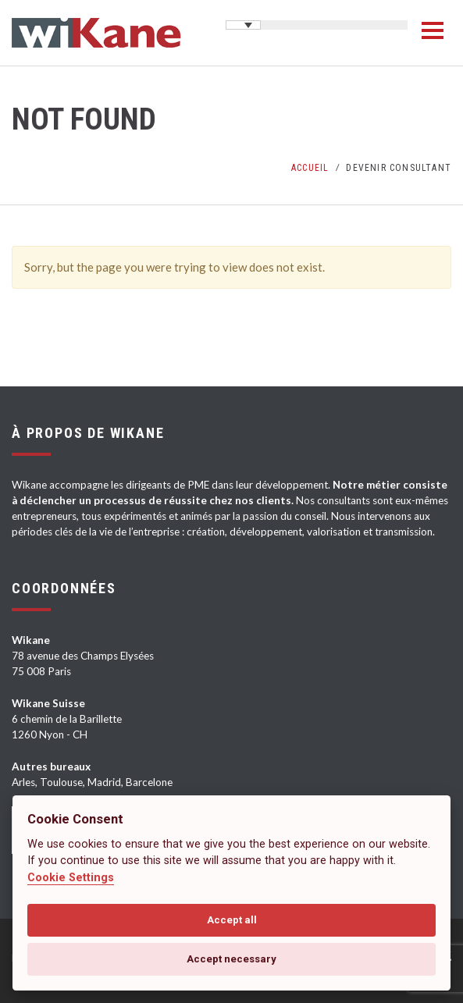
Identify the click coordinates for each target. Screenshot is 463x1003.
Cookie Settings (70, 877)
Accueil (310, 167)
